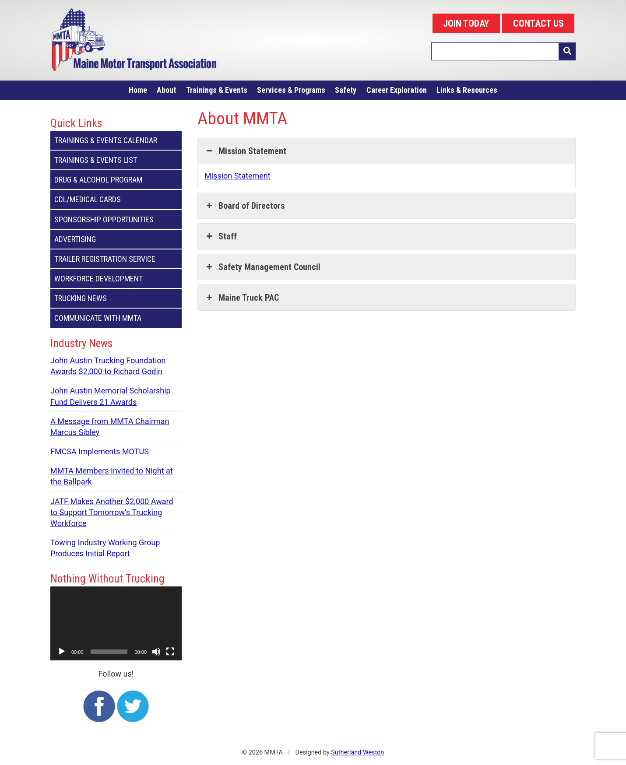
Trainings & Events (216, 90)
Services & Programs (291, 90)
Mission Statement (237, 175)
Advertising (116, 239)
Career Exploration (396, 90)
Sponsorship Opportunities (116, 219)
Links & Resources (466, 90)
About (166, 90)
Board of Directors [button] (244, 206)
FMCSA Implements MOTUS (99, 451)
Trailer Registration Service (116, 258)
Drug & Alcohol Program (116, 179)
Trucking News (116, 298)
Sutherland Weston (357, 752)
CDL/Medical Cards (116, 199)
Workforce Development (116, 278)
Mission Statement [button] (245, 151)
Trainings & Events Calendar (116, 140)
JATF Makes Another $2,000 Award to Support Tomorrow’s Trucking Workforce (111, 512)
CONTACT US (538, 23)
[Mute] (156, 651)
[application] (116, 623)
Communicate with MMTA (116, 318)
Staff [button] (220, 236)
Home (138, 90)
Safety (345, 90)
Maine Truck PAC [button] (241, 297)
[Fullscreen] (170, 651)
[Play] (61, 651)
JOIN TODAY (466, 23)
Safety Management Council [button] (262, 267)
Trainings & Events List (116, 160)
